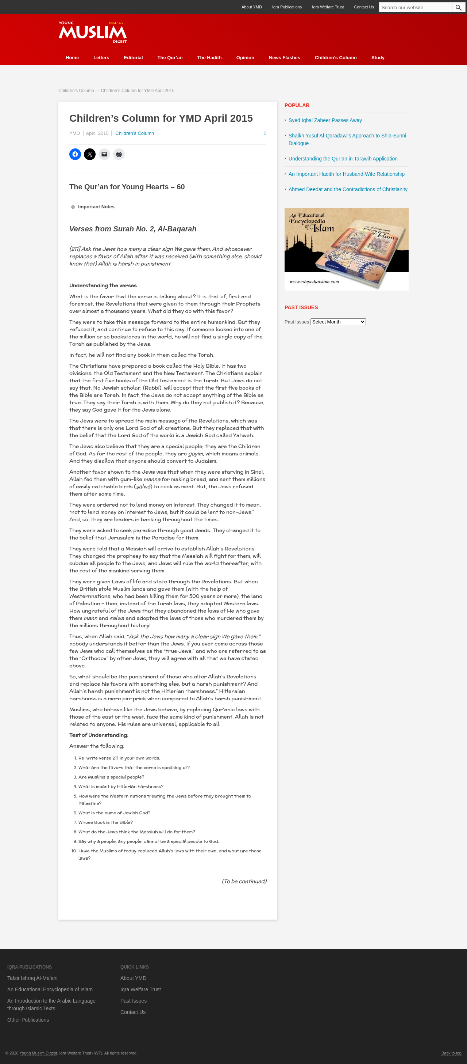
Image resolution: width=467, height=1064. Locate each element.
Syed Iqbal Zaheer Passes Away (325, 120)
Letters (101, 57)
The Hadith (209, 57)
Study (378, 57)
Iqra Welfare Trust (328, 7)
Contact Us (364, 7)
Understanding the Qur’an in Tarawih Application (343, 159)
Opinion (245, 57)
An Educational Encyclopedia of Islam (50, 989)
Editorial (133, 57)
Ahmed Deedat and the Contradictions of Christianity (348, 189)
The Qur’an (170, 57)
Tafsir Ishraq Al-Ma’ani (32, 978)
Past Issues (297, 322)
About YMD (252, 7)
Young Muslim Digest (38, 1053)
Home (72, 57)
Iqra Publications (287, 7)
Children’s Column (336, 57)
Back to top (451, 1053)
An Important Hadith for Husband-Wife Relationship (347, 174)
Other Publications (28, 1020)
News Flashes (284, 57)
